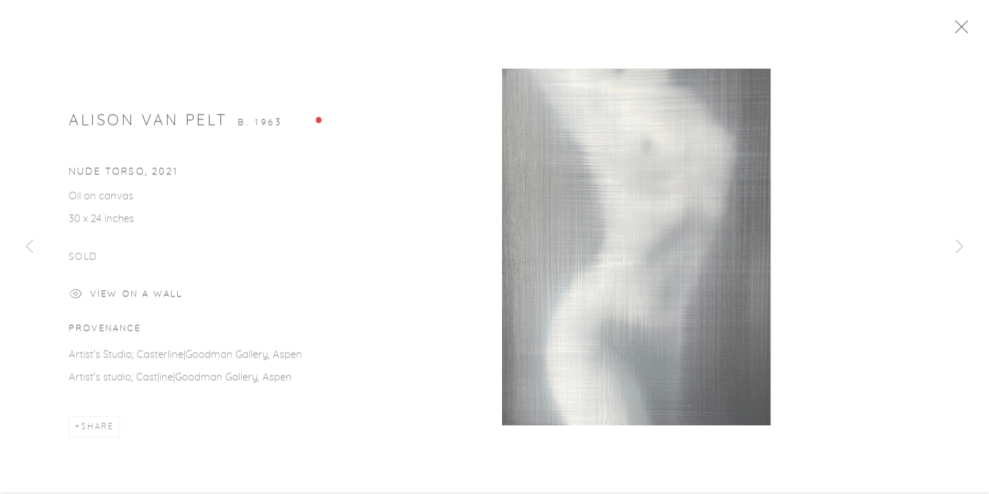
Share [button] (97, 432)
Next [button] (959, 247)
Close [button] (969, 31)
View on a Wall (126, 300)
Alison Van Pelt (148, 124)
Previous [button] (29, 247)
